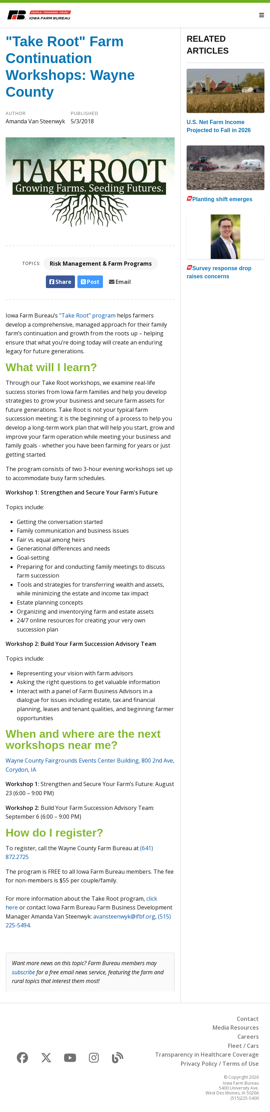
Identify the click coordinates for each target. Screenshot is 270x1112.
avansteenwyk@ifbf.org (124, 916)
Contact (248, 1019)
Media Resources (236, 1027)
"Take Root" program (87, 315)
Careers (248, 1037)
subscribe (23, 972)
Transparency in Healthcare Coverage (207, 1054)
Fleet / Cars (243, 1046)
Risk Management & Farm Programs (101, 263)
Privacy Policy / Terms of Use (220, 1063)
